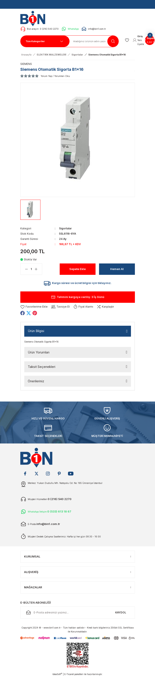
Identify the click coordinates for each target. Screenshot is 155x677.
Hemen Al (117, 269)
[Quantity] (31, 269)
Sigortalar (65, 228)
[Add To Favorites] (34, 307)
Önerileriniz (36, 381)
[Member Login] (138, 40)
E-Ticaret (69, 674)
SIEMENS (26, 64)
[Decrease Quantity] (24, 269)
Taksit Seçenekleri (41, 367)
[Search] (94, 41)
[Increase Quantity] (38, 269)
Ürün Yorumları (38, 352)
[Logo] (34, 18)
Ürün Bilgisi (36, 331)
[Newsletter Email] (77, 612)
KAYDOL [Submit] (120, 612)
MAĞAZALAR (33, 587)
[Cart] (150, 40)
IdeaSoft (57, 674)
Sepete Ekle (77, 269)
